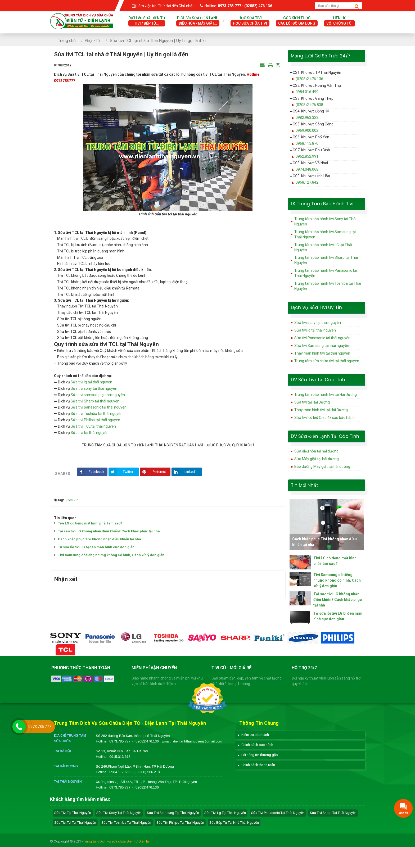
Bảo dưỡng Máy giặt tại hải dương (322, 466)
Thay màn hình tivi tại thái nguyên (322, 353)
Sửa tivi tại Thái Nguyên (72, 813)
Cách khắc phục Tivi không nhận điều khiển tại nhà (99, 539)
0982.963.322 (307, 117)
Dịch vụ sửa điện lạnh (197, 21)
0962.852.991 (307, 156)
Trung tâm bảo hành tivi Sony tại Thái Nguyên (325, 221)
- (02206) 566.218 (146, 772)
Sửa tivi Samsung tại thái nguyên (321, 345)
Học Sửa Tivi (250, 21)
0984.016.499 (307, 92)
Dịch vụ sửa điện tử (146, 21)
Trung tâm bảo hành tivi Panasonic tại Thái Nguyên (325, 273)
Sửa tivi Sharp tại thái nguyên (95, 401)
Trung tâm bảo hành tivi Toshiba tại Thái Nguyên (327, 286)
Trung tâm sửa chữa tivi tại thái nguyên (326, 361)
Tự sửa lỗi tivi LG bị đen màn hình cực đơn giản (96, 547)
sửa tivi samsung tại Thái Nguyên (173, 813)
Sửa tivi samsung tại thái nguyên (98, 395)
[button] (253, 735)
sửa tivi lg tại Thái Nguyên (225, 813)
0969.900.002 (307, 130)
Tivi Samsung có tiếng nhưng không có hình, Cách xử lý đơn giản (111, 555)
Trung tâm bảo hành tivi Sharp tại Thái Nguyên (326, 260)
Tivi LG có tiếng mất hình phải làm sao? (90, 523)
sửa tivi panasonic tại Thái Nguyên (278, 813)
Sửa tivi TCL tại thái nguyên (93, 426)
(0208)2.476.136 (309, 79)
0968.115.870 (307, 143)
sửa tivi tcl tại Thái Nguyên (75, 823)
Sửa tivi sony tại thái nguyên (94, 388)
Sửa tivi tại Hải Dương (312, 402)
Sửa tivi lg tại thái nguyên (91, 382)
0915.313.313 (119, 757)
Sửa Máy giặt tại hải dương (316, 459)
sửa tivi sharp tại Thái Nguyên (333, 813)
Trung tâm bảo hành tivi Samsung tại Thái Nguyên (325, 234)
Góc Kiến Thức (297, 21)
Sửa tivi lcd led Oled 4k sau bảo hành (324, 417)
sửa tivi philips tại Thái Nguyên (180, 823)
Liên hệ (339, 21)
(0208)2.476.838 (309, 105)
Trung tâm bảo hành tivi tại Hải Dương (325, 394)
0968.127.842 (307, 182)
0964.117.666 (119, 772)
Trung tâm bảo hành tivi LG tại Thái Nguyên (323, 247)
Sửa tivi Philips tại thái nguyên (95, 420)
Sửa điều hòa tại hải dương (316, 451)
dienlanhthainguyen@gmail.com (197, 741)
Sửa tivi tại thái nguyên (90, 433)
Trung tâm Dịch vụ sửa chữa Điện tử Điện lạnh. (118, 841)
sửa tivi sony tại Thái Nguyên (119, 813)
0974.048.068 (307, 169)
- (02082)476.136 (146, 741)
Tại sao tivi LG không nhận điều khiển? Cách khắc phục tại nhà (109, 531)
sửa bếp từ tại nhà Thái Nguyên (234, 823)
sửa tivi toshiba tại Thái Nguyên (126, 823)
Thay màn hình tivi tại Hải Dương (321, 410)
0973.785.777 (119, 741)
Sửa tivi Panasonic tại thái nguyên (322, 338)
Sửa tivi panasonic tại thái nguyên (99, 407)
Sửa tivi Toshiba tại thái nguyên (97, 413)
